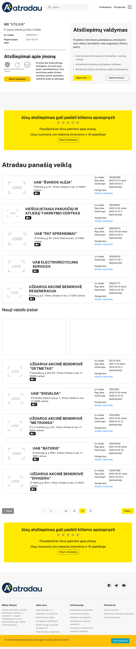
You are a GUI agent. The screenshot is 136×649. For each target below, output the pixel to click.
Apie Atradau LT (44, 610)
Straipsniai (119, 7)
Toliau (128, 511)
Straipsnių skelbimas (47, 621)
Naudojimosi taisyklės (81, 610)
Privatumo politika (79, 614)
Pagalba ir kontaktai (46, 614)
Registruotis (82, 78)
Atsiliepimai (105, 7)
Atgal (8, 511)
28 (66, 511)
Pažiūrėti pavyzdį (117, 78)
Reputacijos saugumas (48, 632)
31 (91, 511)
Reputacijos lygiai (45, 617)
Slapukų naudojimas (80, 617)
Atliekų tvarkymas (104, 193)
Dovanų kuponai (112, 617)
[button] (130, 7)
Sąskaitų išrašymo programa (119, 614)
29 (74, 511)
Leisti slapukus (120, 640)
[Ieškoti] (67, 7)
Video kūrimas (111, 610)
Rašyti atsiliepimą (17, 79)
